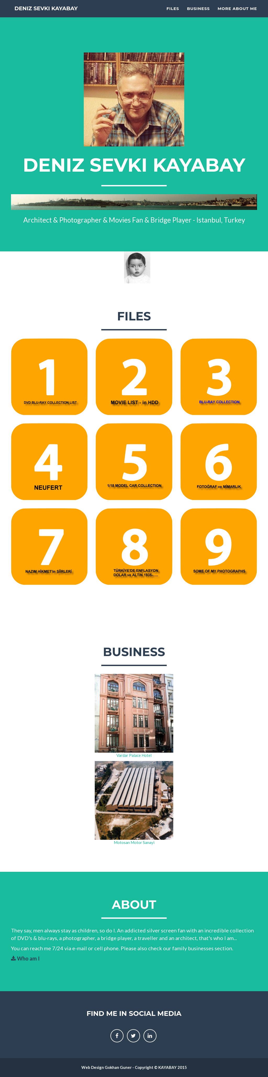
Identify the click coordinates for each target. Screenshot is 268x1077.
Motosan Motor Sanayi (134, 842)
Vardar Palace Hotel (134, 755)
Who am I (25, 958)
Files (172, 14)
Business (198, 14)
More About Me (237, 14)
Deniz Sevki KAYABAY (58, 15)
